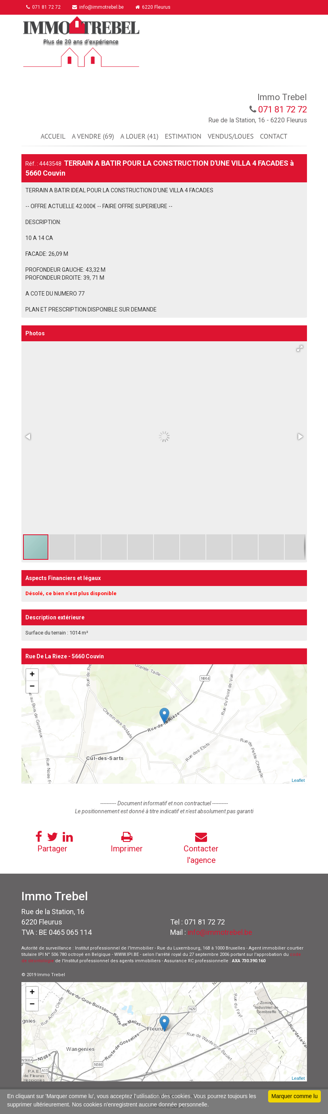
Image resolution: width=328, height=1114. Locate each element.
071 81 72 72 (44, 7)
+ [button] (32, 675)
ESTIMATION (183, 136)
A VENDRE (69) (93, 136)
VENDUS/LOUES (231, 136)
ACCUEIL (53, 136)
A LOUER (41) (139, 136)
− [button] (32, 687)
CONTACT (274, 136)
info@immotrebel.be (100, 7)
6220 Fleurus (156, 7)
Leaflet (298, 780)
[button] (299, 348)
